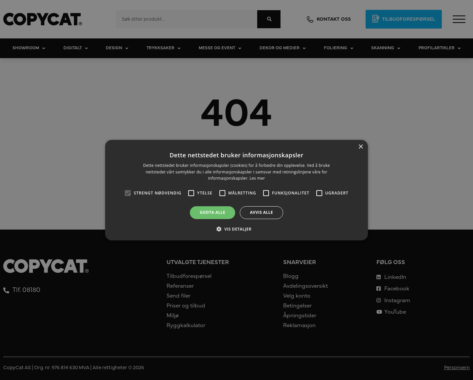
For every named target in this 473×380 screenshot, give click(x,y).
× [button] (360, 146)
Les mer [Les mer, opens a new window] (257, 178)
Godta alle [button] (212, 212)
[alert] (236, 190)
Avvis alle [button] (261, 212)
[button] (236, 229)
